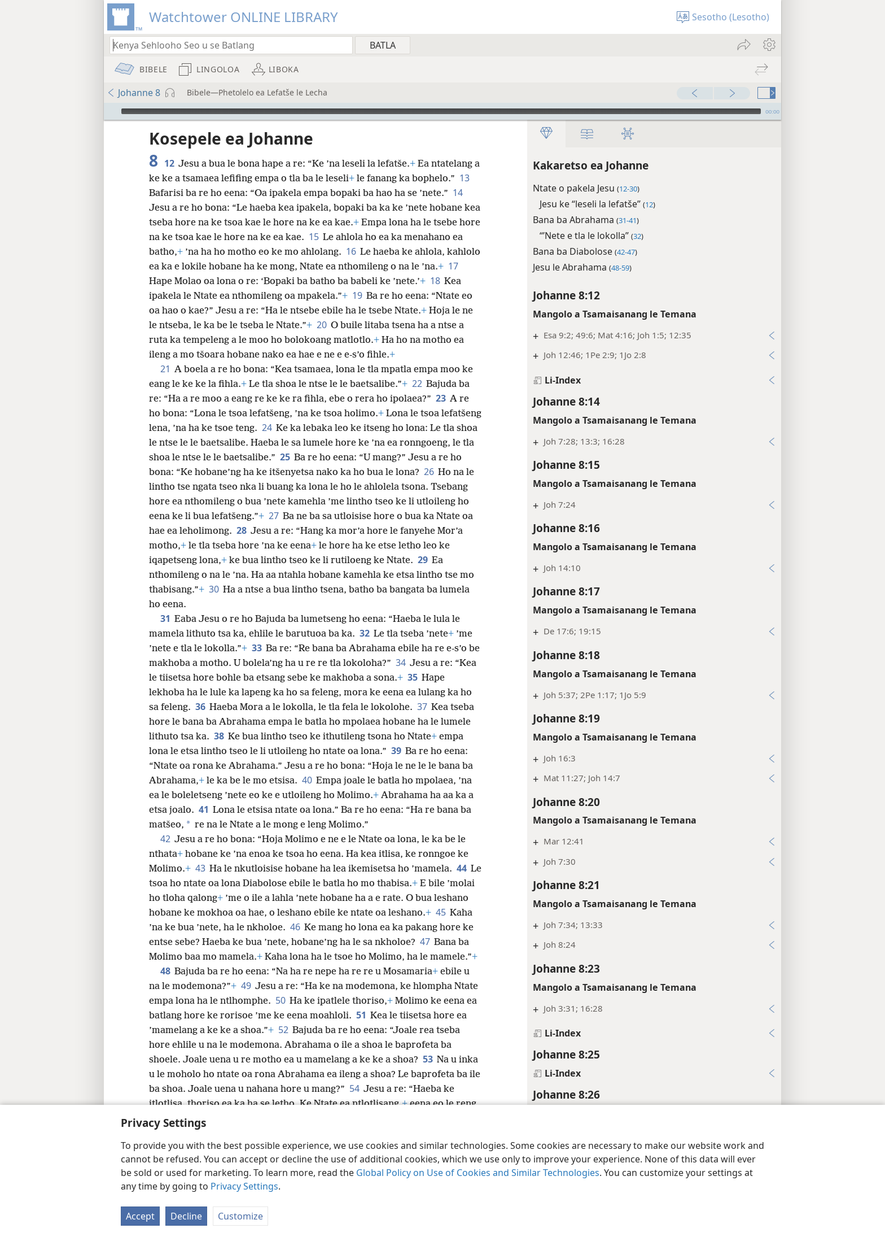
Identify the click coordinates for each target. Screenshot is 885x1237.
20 (321, 325)
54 (354, 1088)
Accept (140, 1216)
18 (435, 281)
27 (273, 515)
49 (246, 985)
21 (165, 369)
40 (307, 780)
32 (364, 633)
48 (165, 971)
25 (285, 457)
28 (241, 530)
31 (165, 618)
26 (429, 471)
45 (440, 912)
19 (357, 295)
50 (280, 1000)
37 (422, 706)
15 (313, 236)
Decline (186, 1216)
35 (412, 677)
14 (457, 192)
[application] (442, 111)
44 (461, 868)
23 (440, 398)
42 (165, 839)
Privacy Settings (244, 1186)
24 (267, 427)
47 (425, 941)
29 (422, 560)
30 (214, 589)
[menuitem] (768, 45)
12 (169, 163)
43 (200, 868)
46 (295, 927)
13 (464, 178)
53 (427, 1059)
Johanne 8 (133, 92)
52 (283, 1029)
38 (219, 736)
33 (256, 648)
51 (361, 1015)
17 (453, 266)
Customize (240, 1216)
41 (203, 809)
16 (351, 251)
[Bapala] (111, 111)
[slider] (441, 111)
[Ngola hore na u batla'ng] (226, 45)
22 (417, 383)
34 (400, 662)
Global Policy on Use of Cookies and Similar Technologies (477, 1172)
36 (200, 706)
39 (396, 750)
